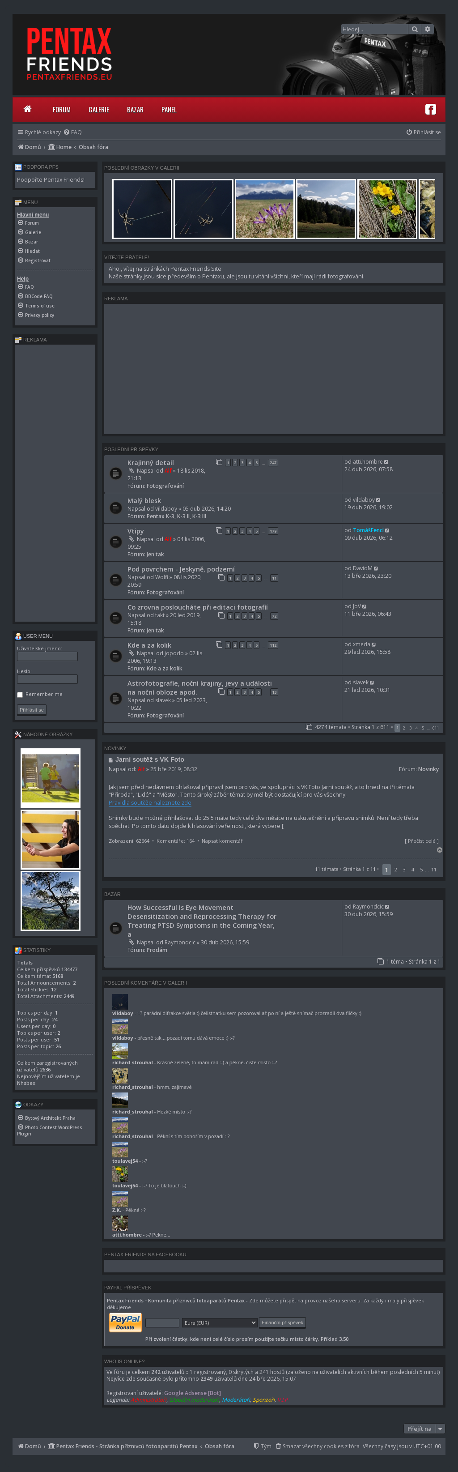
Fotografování (165, 486)
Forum (62, 109)
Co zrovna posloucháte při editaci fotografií (197, 606)
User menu (34, 636)
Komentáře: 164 (176, 840)
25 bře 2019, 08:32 (173, 769)
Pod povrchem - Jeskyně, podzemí (181, 568)
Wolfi (161, 577)
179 (273, 531)
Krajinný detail (150, 462)
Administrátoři (148, 1400)
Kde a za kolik (149, 644)
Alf (168, 470)
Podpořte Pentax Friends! (51, 179)
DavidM (363, 568)
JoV (357, 606)
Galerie (99, 109)
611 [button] (436, 728)
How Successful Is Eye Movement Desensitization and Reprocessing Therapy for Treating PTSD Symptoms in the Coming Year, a (201, 921)
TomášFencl (368, 530)
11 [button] (434, 869)
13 (274, 692)
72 (274, 616)
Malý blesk (144, 500)
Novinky (428, 769)
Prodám (157, 950)
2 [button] (404, 728)
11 (274, 578)
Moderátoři (236, 1400)
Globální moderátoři (194, 1400)
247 (273, 462)
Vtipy (135, 530)
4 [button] (417, 728)
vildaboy (166, 508)
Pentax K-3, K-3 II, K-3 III (176, 516)
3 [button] (410, 728)
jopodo (174, 653)
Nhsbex (26, 1082)
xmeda (361, 644)
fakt (160, 615)
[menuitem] (72, 132)
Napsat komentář (222, 840)
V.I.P (282, 1400)
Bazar (135, 109)
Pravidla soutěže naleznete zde (150, 802)
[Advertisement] (274, 368)
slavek (163, 700)
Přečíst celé (422, 840)
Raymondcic (180, 942)
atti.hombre (368, 461)
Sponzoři (264, 1400)
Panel (169, 109)
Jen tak (155, 554)
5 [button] (423, 728)
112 (273, 645)
